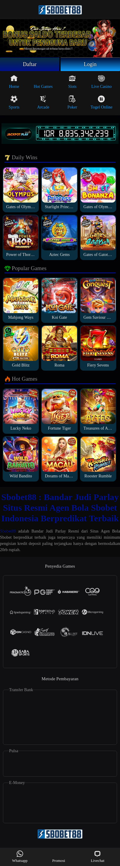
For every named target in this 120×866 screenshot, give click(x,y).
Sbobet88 (8, 531)
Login (90, 64)
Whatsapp (20, 856)
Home (14, 82)
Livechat (97, 856)
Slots (72, 82)
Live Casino (101, 82)
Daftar (30, 64)
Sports (14, 102)
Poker (72, 102)
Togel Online (101, 102)
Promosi (58, 856)
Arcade (43, 102)
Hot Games (43, 82)
